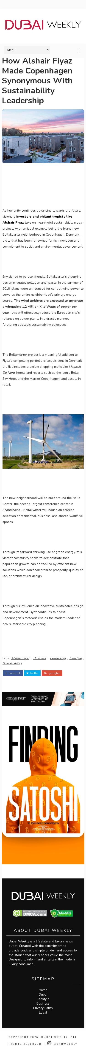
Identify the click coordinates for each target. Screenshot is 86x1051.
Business (39, 658)
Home (43, 990)
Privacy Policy (43, 1008)
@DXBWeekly (62, 1044)
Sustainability (12, 663)
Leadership (58, 658)
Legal (43, 1012)
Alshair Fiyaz (20, 658)
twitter (32, 673)
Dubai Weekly (54, 1037)
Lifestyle (75, 658)
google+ (52, 673)
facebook (13, 673)
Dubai (43, 994)
